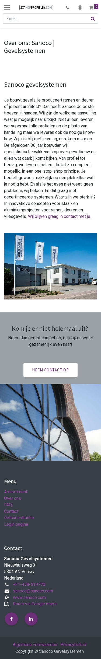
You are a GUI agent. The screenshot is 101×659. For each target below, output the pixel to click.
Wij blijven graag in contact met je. (59, 216)
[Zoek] (93, 18)
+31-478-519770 (29, 584)
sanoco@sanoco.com (33, 591)
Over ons (12, 498)
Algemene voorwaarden (35, 644)
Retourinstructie (19, 517)
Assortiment (15, 491)
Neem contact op (50, 369)
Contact (11, 511)
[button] (67, 7)
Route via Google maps (35, 603)
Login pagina (16, 524)
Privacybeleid (73, 644)
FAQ (8, 504)
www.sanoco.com (29, 597)
